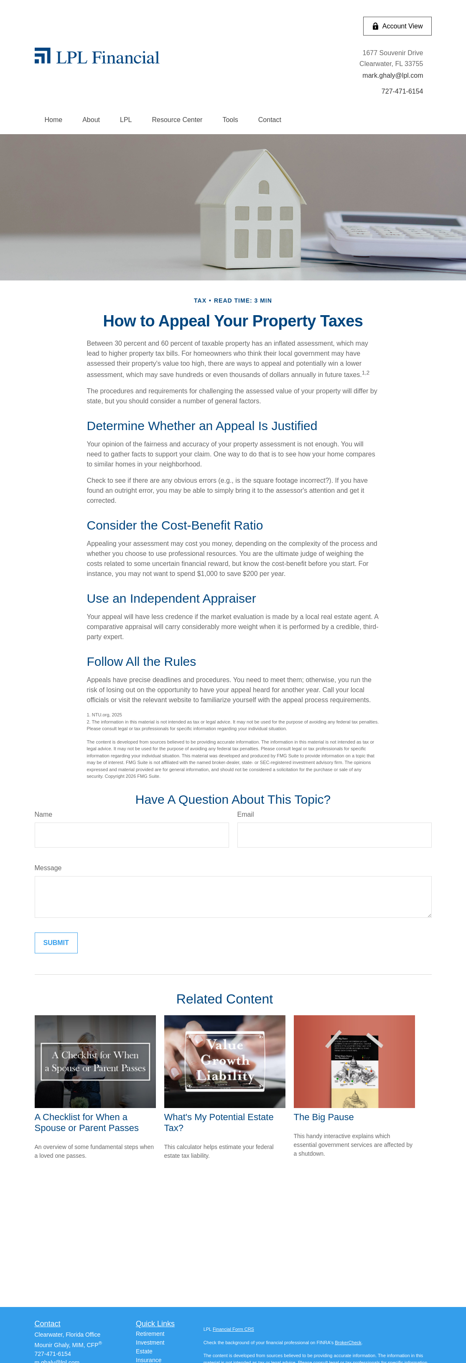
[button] (54, 120)
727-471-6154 (53, 1353)
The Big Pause (324, 1117)
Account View (397, 26)
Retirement (150, 1333)
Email (245, 814)
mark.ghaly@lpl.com (392, 75)
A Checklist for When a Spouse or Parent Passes (87, 1122)
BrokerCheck (348, 1342)
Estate (144, 1351)
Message (48, 867)
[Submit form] (56, 942)
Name (44, 814)
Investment (150, 1342)
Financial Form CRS (233, 1329)
